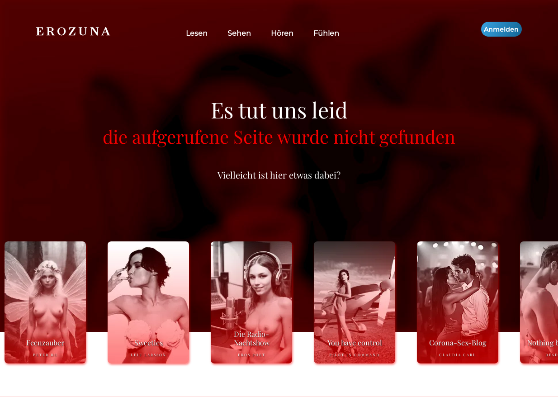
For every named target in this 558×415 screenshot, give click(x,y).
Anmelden (501, 29)
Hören (282, 33)
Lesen (197, 33)
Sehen (239, 33)
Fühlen (326, 33)
